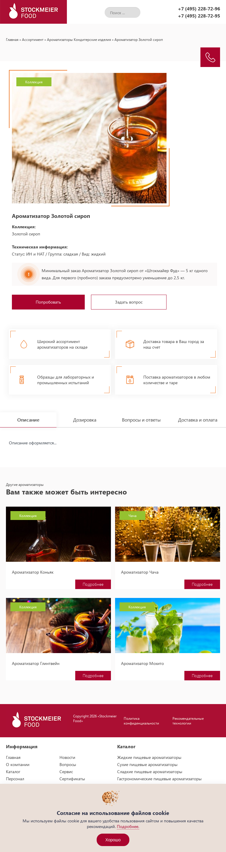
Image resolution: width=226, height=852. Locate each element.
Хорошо (113, 839)
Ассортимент (32, 39)
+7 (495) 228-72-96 (199, 8)
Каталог (13, 771)
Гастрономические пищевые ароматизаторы (159, 778)
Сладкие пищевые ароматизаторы (149, 771)
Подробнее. (128, 826)
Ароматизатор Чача (139, 572)
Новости (67, 757)
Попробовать (48, 302)
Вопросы (67, 764)
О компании (17, 764)
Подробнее (93, 584)
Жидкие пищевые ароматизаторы (149, 757)
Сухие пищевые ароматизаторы (147, 764)
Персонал (15, 778)
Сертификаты (72, 778)
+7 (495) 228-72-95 (199, 15)
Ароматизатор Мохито (142, 663)
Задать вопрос (128, 302)
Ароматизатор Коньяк (33, 572)
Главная (12, 39)
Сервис (66, 771)
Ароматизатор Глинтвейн (35, 663)
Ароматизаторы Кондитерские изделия (79, 39)
